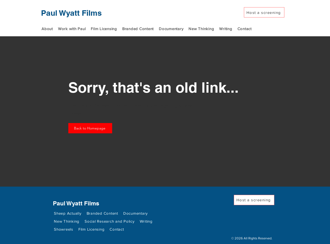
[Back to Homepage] (90, 128)
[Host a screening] (264, 12)
